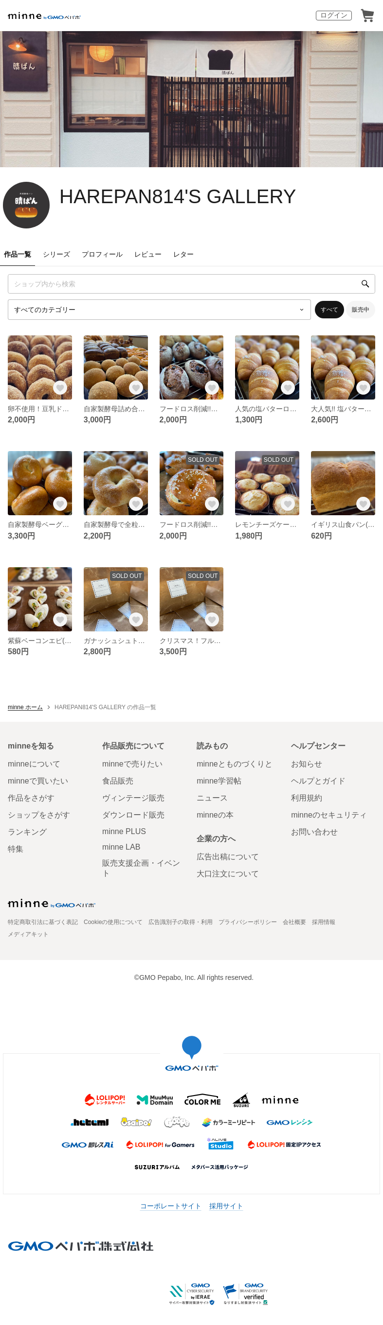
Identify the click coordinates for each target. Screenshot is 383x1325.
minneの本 (215, 815)
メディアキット (28, 934)
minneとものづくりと (235, 764)
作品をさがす (31, 798)
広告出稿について (228, 857)
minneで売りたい (132, 764)
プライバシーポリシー (248, 922)
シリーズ (56, 254)
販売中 (360, 309)
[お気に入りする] (60, 388)
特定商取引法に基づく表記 (43, 922)
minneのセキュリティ (329, 815)
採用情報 (323, 922)
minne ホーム (25, 707)
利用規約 (306, 798)
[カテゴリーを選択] (159, 309)
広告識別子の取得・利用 (180, 922)
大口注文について (228, 874)
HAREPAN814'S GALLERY (177, 196)
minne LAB (121, 847)
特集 (15, 849)
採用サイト (226, 1206)
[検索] (365, 284)
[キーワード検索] (191, 284)
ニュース (212, 798)
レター (183, 254)
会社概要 (294, 922)
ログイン (333, 15)
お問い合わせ (314, 832)
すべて (329, 309)
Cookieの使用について (113, 922)
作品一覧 (17, 254)
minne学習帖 (219, 781)
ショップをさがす (39, 815)
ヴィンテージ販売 (133, 798)
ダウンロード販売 (133, 815)
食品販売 (117, 781)
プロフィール (102, 254)
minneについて (34, 764)
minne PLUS (124, 831)
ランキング (27, 832)
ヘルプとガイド (318, 781)
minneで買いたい (38, 781)
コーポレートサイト (170, 1206)
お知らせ (306, 764)
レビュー (148, 254)
